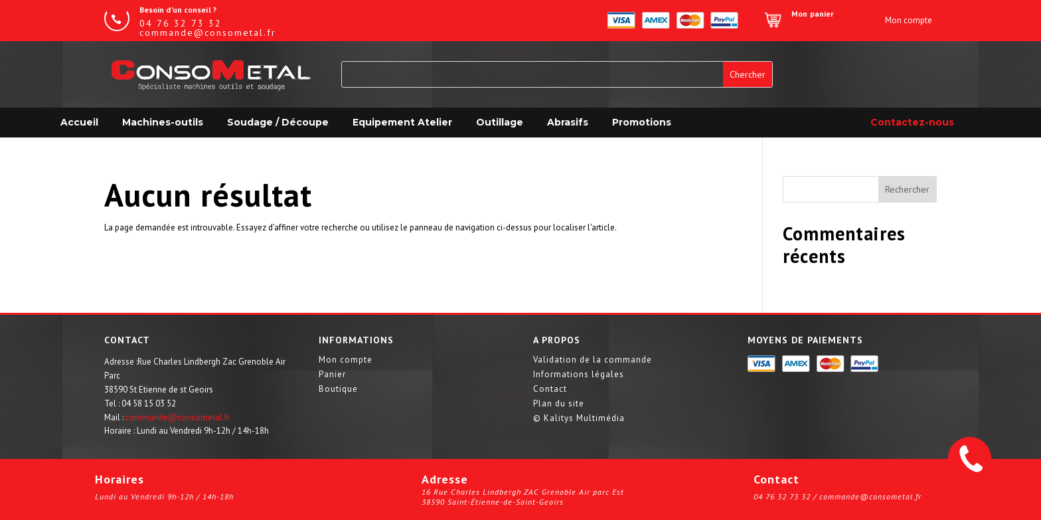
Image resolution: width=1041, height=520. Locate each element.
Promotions (641, 122)
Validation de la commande (592, 360)
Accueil (79, 122)
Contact (550, 389)
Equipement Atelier (402, 122)
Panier (332, 375)
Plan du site (558, 404)
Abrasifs (567, 122)
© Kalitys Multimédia (579, 419)
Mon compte (345, 360)
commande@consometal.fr (177, 417)
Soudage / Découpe (278, 122)
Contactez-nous (912, 122)
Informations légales (578, 375)
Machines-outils (162, 122)
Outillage (499, 122)
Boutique (338, 389)
